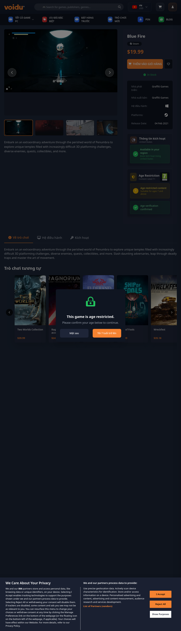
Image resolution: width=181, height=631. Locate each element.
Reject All (160, 609)
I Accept (160, 599)
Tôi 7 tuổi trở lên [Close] (106, 333)
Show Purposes (160, 619)
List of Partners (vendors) (97, 611)
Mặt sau (74, 333)
